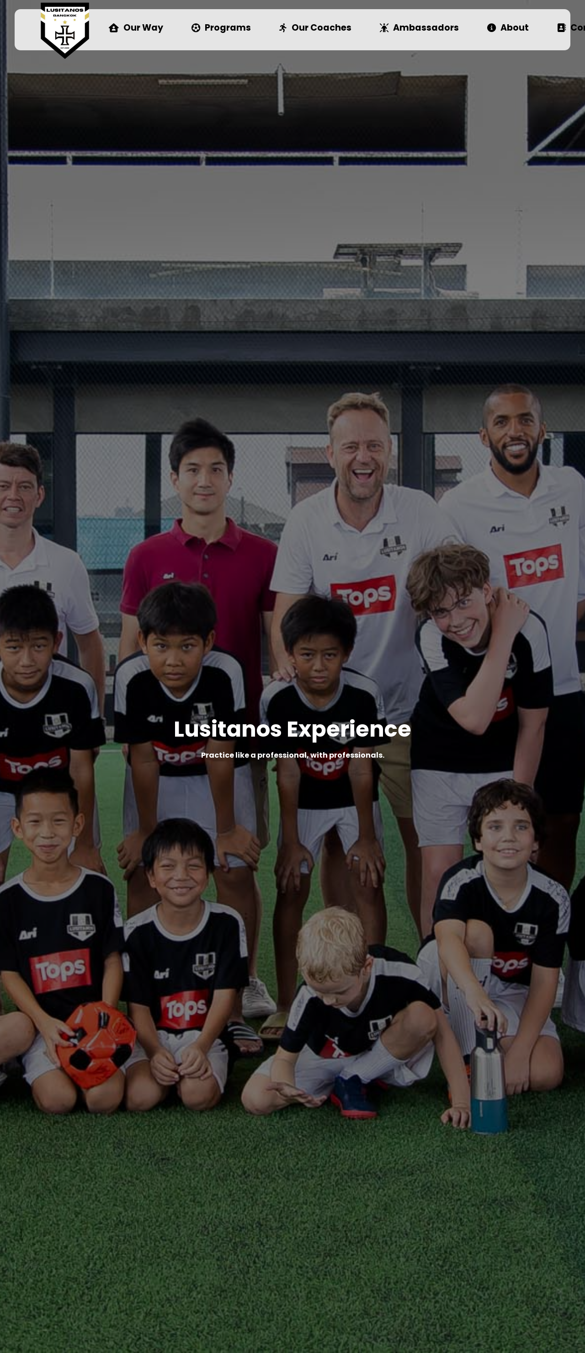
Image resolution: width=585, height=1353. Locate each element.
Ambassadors (419, 28)
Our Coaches (315, 28)
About (508, 28)
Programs (221, 28)
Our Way (136, 28)
